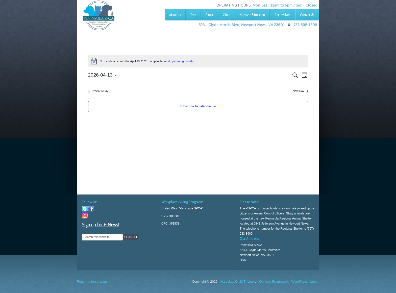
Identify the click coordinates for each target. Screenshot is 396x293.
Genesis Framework (274, 281)
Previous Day (98, 90)
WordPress (299, 281)
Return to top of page (92, 281)
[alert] (198, 61)
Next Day (300, 90)
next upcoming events (178, 61)
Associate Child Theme (237, 281)
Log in (314, 281)
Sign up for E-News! (100, 225)
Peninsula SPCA (115, 14)
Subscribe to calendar (195, 106)
